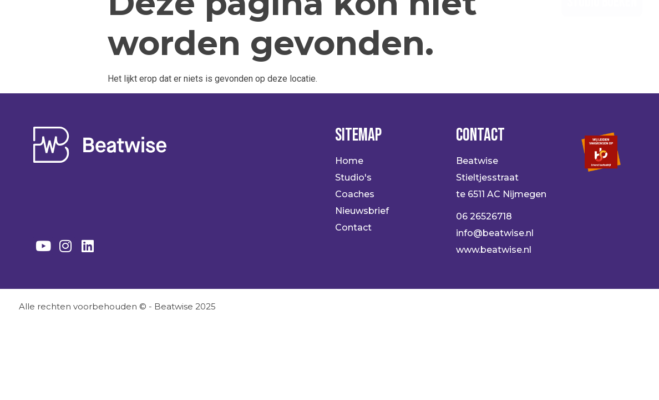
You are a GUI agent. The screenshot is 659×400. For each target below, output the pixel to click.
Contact (514, 22)
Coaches (371, 22)
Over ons (442, 22)
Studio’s (300, 22)
